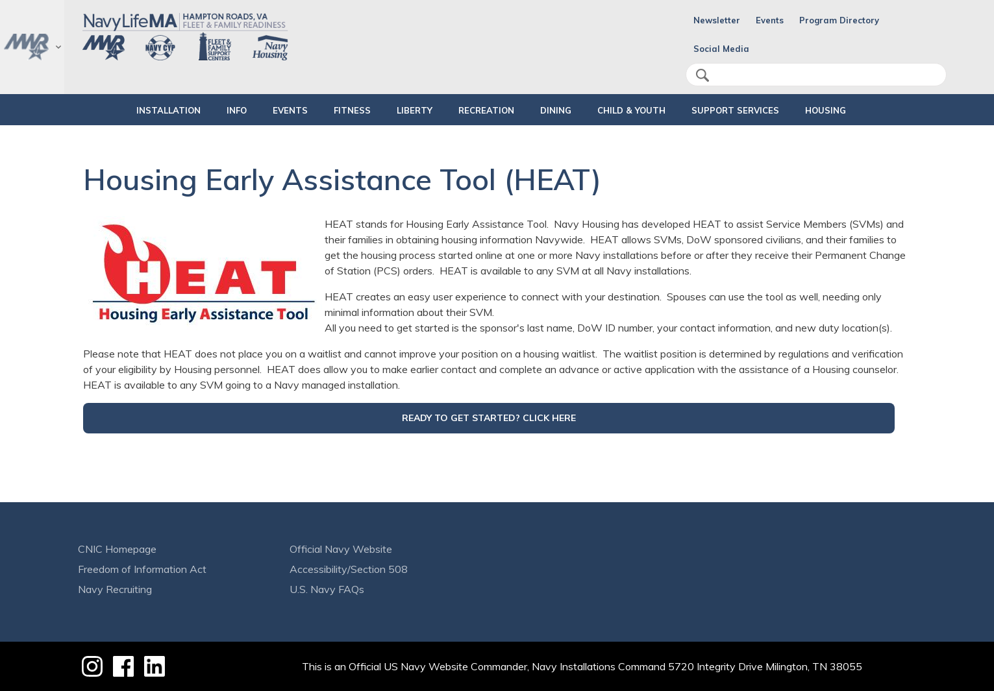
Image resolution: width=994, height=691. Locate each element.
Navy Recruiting (115, 589)
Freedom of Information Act (142, 569)
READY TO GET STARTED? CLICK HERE (489, 418)
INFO (203, 110)
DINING (555, 110)
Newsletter (716, 20)
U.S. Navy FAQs (327, 589)
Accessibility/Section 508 (349, 569)
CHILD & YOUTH (642, 110)
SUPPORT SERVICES (757, 110)
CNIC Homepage (117, 548)
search (702, 75)
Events (770, 20)
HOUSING (858, 110)
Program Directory (839, 20)
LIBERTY (403, 110)
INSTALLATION (124, 110)
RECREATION (475, 110)
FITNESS (330, 110)
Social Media (721, 48)
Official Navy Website (341, 548)
